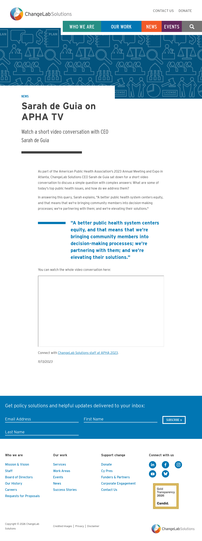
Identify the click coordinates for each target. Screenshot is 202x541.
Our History (13, 483)
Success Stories (65, 490)
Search (192, 26)
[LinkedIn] (152, 464)
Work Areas (61, 471)
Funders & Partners (115, 477)
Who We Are (81, 26)
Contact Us (163, 11)
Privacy (79, 526)
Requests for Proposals (22, 496)
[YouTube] (152, 473)
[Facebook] (165, 464)
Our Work (121, 26)
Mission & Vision (17, 464)
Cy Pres (107, 471)
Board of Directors (19, 477)
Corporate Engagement (118, 483)
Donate (185, 11)
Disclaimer (93, 526)
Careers (11, 490)
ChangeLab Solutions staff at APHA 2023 (88, 353)
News (151, 26)
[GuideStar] (165, 495)
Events (171, 26)
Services (59, 464)
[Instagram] (178, 464)
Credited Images (62, 526)
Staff (9, 471)
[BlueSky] (165, 473)
